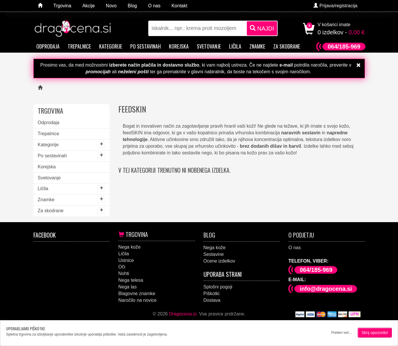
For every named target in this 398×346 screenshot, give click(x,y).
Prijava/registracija (335, 5)
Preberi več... (341, 333)
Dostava (212, 300)
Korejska (179, 46)
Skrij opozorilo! (374, 332)
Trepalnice (79, 46)
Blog (209, 235)
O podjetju (301, 235)
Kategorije (110, 46)
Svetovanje (209, 46)
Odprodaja (48, 46)
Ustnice (126, 260)
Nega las (127, 286)
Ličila (235, 46)
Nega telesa (130, 280)
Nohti (123, 273)
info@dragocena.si (326, 289)
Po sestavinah (145, 46)
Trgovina (133, 234)
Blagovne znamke (136, 293)
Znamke (257, 46)
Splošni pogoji (218, 286)
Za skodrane (286, 46)
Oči (121, 266)
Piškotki (211, 293)
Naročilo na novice (137, 300)
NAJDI (262, 28)
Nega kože (129, 247)
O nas (294, 247)
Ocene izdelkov (219, 260)
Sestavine (214, 254)
